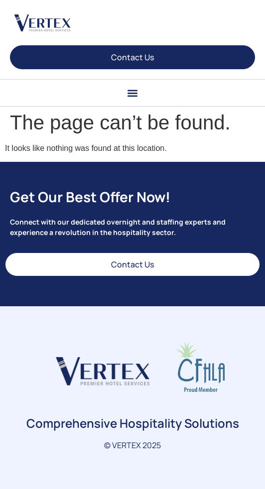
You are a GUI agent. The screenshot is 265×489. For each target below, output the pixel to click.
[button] (133, 93)
